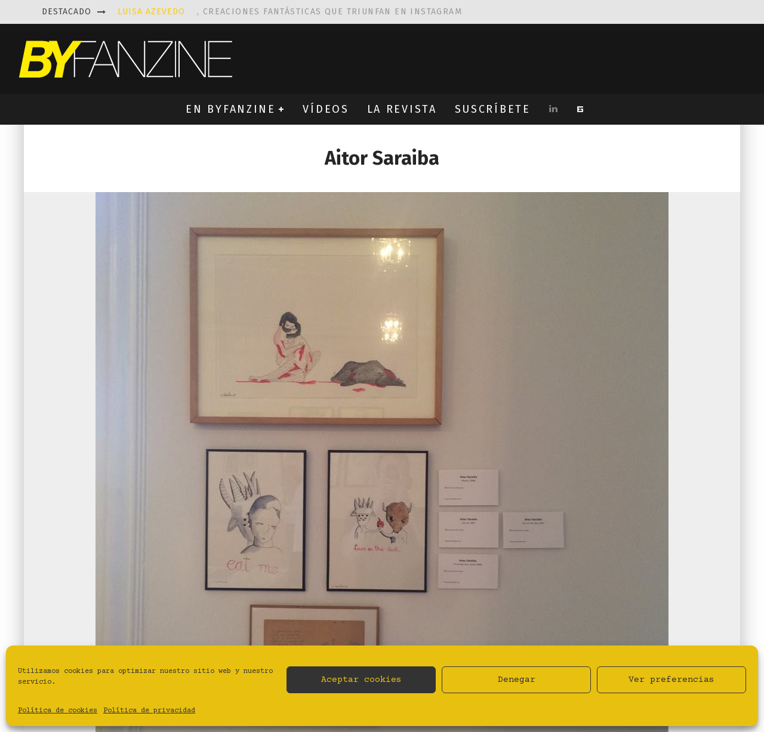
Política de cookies (57, 711)
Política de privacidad (149, 711)
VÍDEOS (326, 109)
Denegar (516, 680)
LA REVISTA (402, 109)
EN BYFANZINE (230, 109)
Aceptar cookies (361, 680)
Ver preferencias (671, 680)
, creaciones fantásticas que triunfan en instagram (290, 12)
